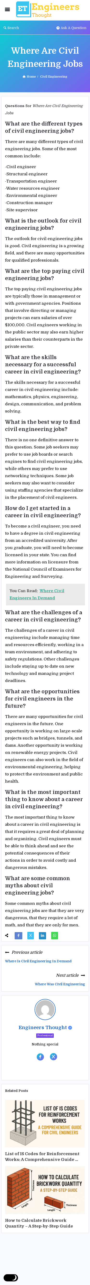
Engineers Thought (42, 1027)
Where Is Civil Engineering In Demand (38, 961)
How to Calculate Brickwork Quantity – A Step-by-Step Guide (39, 1223)
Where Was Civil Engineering (60, 984)
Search (11, 28)
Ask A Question (71, 28)
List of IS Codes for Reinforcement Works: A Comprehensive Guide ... (42, 1157)
